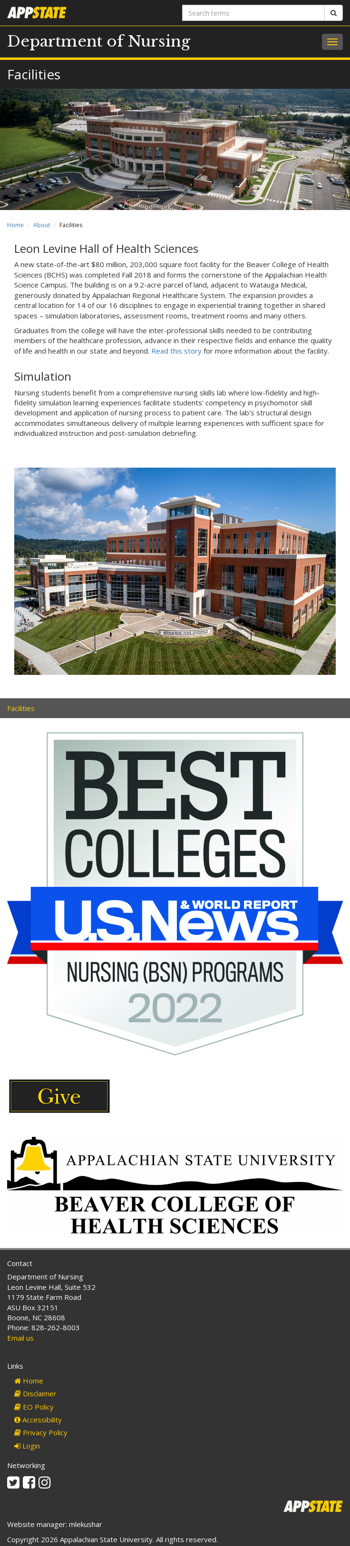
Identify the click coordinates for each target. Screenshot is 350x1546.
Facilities (21, 708)
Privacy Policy (41, 1432)
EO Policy (34, 1407)
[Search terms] (253, 13)
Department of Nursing (98, 41)
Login (27, 1445)
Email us (20, 1338)
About (41, 225)
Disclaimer (35, 1393)
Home (15, 225)
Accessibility (38, 1419)
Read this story (176, 350)
